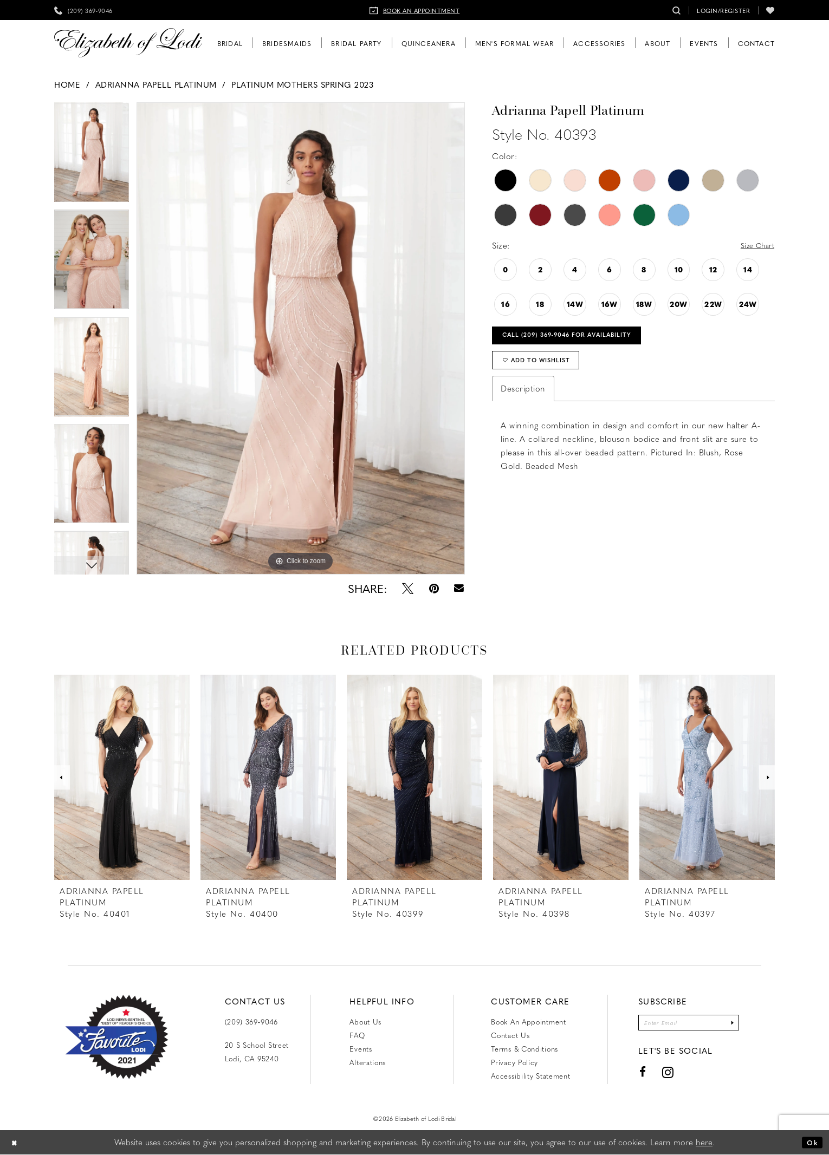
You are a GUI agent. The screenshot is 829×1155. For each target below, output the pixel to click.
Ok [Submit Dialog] (810, 1143)
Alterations (367, 1062)
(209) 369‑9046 (251, 1021)
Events (360, 1048)
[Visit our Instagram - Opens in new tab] (658, 1075)
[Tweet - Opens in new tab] (407, 588)
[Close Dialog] (16, 1142)
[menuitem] (83, 10)
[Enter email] (688, 1024)
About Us (365, 1021)
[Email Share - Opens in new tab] (459, 588)
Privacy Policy (514, 1062)
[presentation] (122, 777)
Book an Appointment (528, 1021)
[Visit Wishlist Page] (770, 10)
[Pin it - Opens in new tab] (434, 588)
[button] (723, 10)
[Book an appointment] (414, 10)
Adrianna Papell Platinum (156, 84)
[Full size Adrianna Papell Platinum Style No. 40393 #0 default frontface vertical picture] (300, 338)
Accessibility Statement (530, 1076)
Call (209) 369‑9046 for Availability (584, 339)
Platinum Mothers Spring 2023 (302, 84)
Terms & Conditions (524, 1048)
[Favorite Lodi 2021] (117, 1037)
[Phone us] (83, 10)
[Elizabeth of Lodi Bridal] (128, 43)
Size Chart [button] (754, 246)
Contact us (510, 1035)
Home (67, 84)
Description (523, 400)
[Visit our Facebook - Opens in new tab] (632, 1075)
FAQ (357, 1035)
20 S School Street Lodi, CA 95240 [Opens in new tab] (257, 1051)
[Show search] (676, 10)
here (704, 1143)
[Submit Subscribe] (741, 1024)
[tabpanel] (300, 338)
